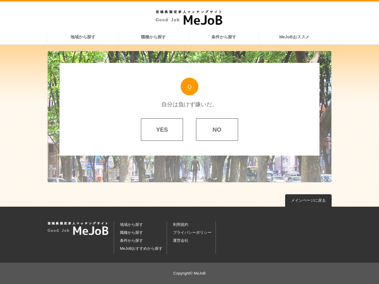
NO (217, 129)
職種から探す (153, 37)
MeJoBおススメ (294, 37)
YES (162, 129)
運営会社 (180, 240)
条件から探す (223, 37)
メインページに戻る (308, 200)
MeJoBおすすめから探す (141, 248)
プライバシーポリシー (192, 232)
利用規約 (180, 224)
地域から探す (82, 37)
